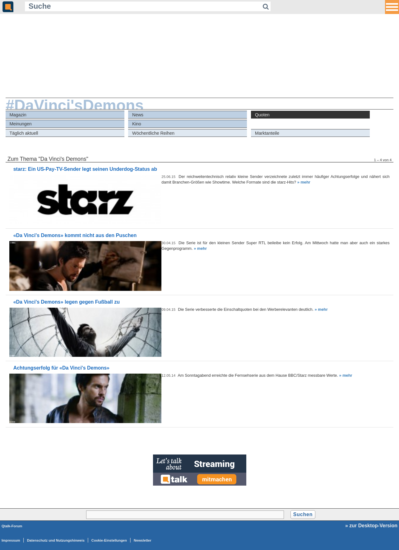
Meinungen (20, 123)
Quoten (262, 114)
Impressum (11, 540)
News (137, 114)
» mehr (303, 182)
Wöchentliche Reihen (153, 133)
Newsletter (142, 540)
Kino (136, 123)
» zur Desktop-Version (371, 525)
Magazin (17, 114)
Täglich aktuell (23, 133)
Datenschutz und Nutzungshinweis (56, 540)
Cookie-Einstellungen (109, 540)
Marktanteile (267, 133)
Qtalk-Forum (12, 526)
